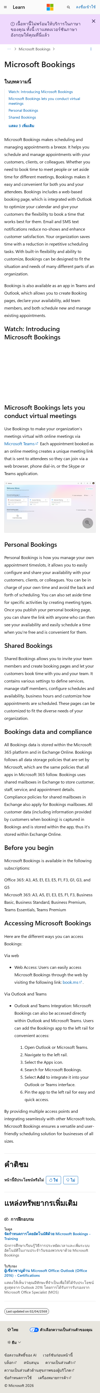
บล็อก (8, 1362)
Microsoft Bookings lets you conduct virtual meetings (44, 101)
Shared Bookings (22, 117)
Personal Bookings (23, 110)
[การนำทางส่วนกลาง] (5, 7)
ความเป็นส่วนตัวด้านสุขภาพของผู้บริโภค (37, 1370)
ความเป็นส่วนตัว (59, 1362)
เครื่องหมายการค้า (53, 1377)
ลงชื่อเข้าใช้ (86, 6)
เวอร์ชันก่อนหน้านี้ (58, 1355)
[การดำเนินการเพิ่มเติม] (91, 49)
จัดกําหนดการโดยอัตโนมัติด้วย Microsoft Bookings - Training (47, 1236)
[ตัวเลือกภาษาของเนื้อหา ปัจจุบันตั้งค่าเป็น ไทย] (12, 1330)
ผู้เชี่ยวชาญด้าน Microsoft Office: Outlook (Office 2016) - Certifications (45, 1273)
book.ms (70, 982)
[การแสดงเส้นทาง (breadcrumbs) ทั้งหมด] (9, 49)
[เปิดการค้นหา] (68, 7)
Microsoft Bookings (34, 48)
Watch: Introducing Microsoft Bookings (41, 91)
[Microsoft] (50, 7)
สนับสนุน (31, 1362)
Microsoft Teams (19, 443)
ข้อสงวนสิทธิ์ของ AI (20, 1355)
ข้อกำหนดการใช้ (18, 1377)
